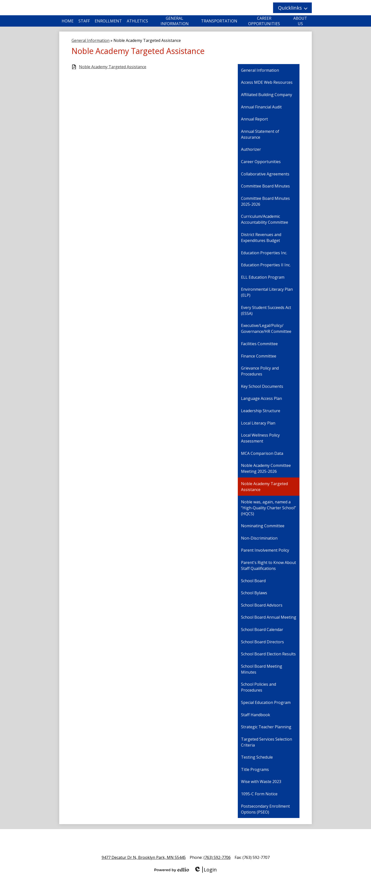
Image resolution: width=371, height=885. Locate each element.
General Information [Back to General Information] (91, 40)
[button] (292, 7)
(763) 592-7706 (217, 857)
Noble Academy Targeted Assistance (112, 67)
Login (205, 870)
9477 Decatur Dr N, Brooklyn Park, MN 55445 (144, 857)
